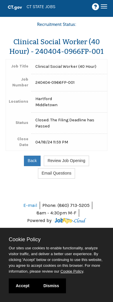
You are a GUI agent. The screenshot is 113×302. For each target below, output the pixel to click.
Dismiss (51, 285)
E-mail (30, 205)
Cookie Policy (25, 239)
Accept (22, 285)
